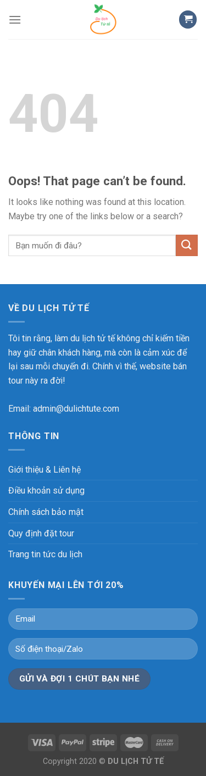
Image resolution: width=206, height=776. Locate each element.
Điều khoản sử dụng (46, 490)
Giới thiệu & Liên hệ (44, 469)
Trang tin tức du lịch (45, 554)
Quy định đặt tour (41, 533)
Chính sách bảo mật (45, 512)
